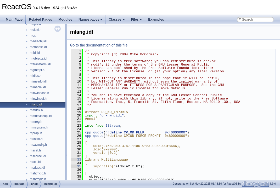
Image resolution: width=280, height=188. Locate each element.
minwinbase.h (39, 93)
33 (76, 159)
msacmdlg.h (38, 144)
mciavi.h (35, 30)
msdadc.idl (37, 167)
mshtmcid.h (38, 173)
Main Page (14, 19)
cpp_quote (94, 132)
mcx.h (34, 35)
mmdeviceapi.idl (41, 116)
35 (76, 166)
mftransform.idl (40, 64)
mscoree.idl (38, 156)
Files (136, 19)
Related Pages (40, 19)
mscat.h (35, 150)
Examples (156, 19)
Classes (117, 19)
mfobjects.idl (38, 58)
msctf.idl (35, 162)
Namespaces (91, 19)
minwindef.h (38, 99)
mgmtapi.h (37, 70)
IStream (112, 125)
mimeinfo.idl (38, 81)
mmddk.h (36, 110)
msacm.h (36, 139)
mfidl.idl (35, 53)
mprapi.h (36, 133)
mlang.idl (36, 104)
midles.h (36, 76)
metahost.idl (38, 47)
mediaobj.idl (38, 41)
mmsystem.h (39, 127)
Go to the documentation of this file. (99, 45)
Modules (65, 19)
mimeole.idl (38, 87)
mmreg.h (36, 122)
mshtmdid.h (38, 179)
